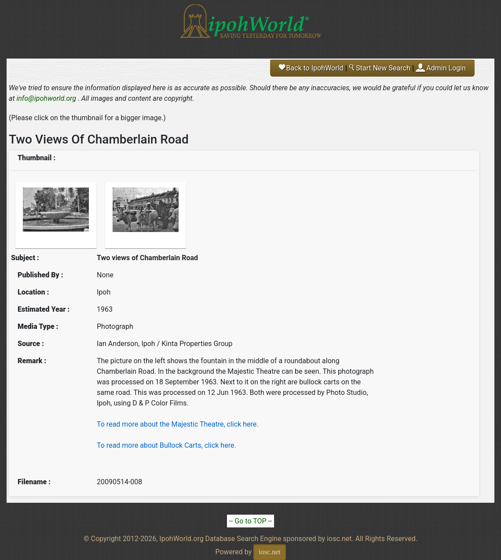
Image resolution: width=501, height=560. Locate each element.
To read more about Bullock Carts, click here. (166, 445)
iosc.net (269, 552)
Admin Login (446, 68)
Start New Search (379, 68)
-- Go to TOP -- (250, 521)
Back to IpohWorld (311, 68)
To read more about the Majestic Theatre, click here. (177, 424)
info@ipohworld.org (46, 98)
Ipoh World (250, 26)
